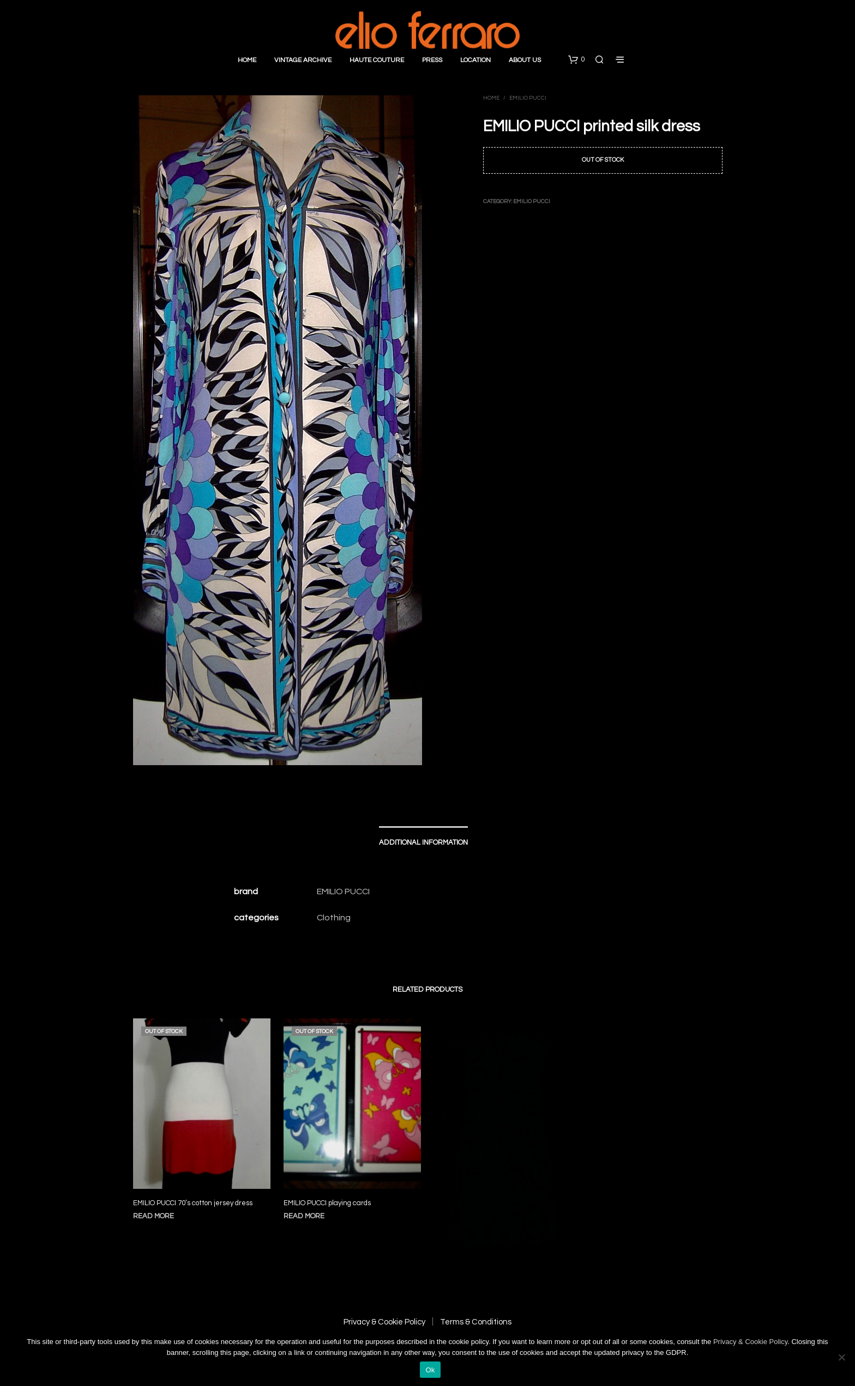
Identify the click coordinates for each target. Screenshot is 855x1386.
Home (247, 60)
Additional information (423, 842)
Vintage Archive (303, 60)
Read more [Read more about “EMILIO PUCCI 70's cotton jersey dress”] (153, 1215)
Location (475, 60)
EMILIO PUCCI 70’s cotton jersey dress (192, 1202)
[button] (576, 59)
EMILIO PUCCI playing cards (329, 1197)
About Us (525, 60)
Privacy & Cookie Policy (384, 1322)
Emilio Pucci (527, 98)
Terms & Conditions (475, 1322)
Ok (430, 1370)
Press (432, 60)
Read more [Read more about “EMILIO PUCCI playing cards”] (307, 1209)
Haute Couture (377, 60)
